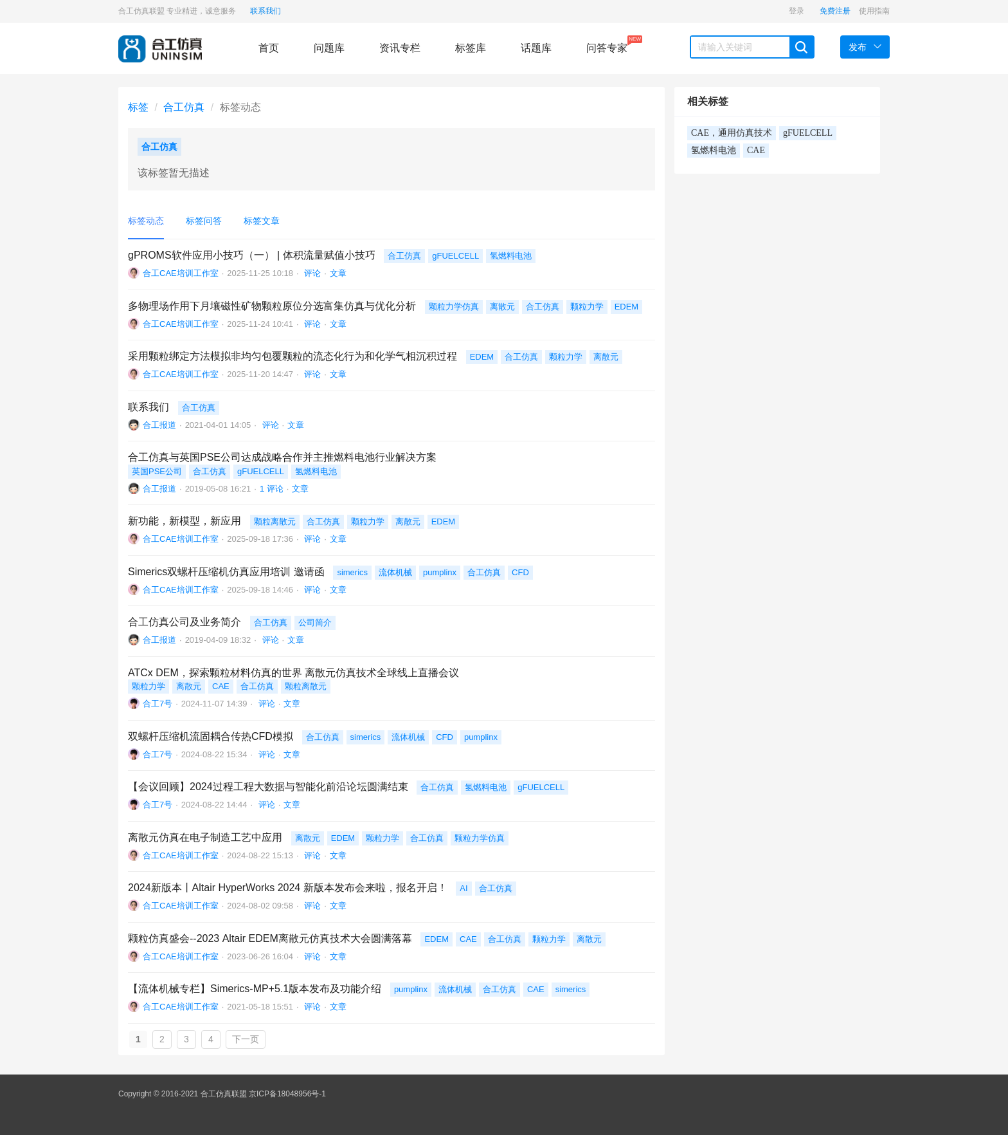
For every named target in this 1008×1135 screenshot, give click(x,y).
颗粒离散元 (275, 521)
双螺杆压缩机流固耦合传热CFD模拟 (210, 736)
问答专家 (606, 44)
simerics (352, 572)
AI (463, 888)
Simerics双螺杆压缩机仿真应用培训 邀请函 (226, 571)
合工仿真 (183, 107)
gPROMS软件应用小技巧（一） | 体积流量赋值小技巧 (251, 255)
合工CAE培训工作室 (181, 273)
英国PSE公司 (157, 471)
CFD (520, 572)
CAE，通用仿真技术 (731, 133)
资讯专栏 (399, 47)
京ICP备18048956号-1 (287, 1093)
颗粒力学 (587, 306)
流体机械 (395, 572)
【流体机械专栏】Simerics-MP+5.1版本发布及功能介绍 (254, 988)
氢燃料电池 (511, 256)
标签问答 (204, 221)
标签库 (470, 47)
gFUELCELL (455, 256)
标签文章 (262, 221)
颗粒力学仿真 (454, 306)
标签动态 (146, 221)
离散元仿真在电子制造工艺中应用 (205, 837)
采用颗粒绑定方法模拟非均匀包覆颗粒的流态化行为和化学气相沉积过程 (292, 356)
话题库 (536, 47)
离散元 (502, 306)
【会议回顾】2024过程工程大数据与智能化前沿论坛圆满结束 (268, 786)
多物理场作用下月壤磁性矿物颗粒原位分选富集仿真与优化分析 (272, 305)
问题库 (329, 47)
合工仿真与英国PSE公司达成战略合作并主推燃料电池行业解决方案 (282, 457)
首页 (268, 47)
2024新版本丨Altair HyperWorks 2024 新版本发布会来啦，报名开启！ (287, 887)
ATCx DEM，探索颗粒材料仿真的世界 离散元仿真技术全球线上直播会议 (293, 672)
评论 (311, 273)
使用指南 (874, 10)
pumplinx (439, 572)
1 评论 (272, 489)
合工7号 (157, 703)
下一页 (245, 1039)
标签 (138, 107)
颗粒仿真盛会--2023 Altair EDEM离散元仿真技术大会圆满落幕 (270, 938)
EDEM (627, 306)
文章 (338, 273)
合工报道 (159, 425)
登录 (796, 10)
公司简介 (315, 622)
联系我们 (265, 10)
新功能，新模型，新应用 (184, 520)
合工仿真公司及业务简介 (184, 621)
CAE (221, 686)
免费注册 (835, 10)
